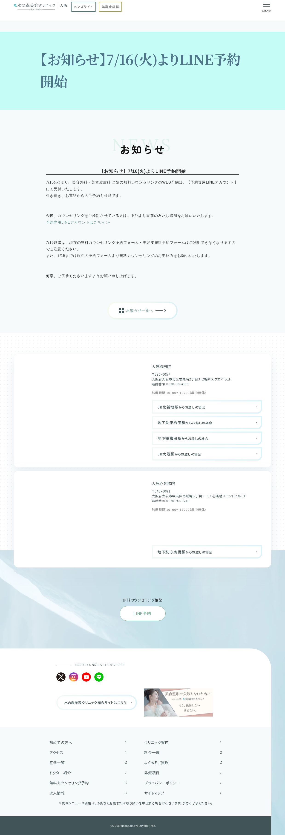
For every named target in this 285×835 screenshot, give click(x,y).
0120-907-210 (178, 500)
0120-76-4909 (178, 384)
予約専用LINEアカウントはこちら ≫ (78, 222)
